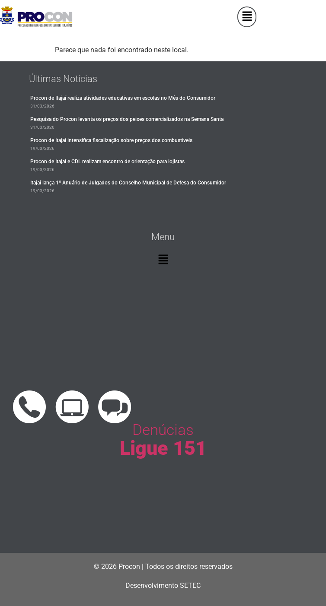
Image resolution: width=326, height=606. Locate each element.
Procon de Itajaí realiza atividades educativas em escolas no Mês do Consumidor (122, 98)
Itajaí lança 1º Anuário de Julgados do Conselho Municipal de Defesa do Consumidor (128, 183)
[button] (246, 16)
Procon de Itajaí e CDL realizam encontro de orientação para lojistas (107, 162)
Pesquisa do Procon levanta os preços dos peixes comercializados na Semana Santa (127, 119)
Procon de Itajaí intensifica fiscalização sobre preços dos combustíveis (111, 140)
